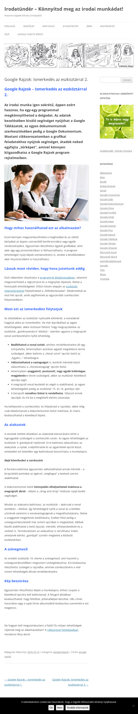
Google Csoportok (110, 195)
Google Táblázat (108, 239)
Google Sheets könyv (30, 34)
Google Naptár (108, 225)
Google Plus (106, 230)
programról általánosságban (57, 277)
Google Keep (107, 221)
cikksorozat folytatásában (62, 630)
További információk (78, 707)
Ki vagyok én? (70, 26)
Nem (59, 707)
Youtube (104, 278)
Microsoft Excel (108, 252)
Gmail (103, 190)
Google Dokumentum (112, 203)
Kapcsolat (49, 26)
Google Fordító (108, 212)
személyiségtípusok (110, 261)
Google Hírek (107, 217)
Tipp (102, 270)
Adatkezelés (107, 26)
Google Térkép (108, 243)
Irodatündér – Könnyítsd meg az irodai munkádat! (63, 9)
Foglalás (9, 26)
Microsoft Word (108, 256)
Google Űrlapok (108, 248)
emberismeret (107, 186)
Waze (103, 274)
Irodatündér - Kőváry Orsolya (116, 150)
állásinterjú (106, 173)
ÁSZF (7, 34)
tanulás (104, 265)
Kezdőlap (28, 26)
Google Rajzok (61, 652)
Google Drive (107, 208)
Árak (89, 26)
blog (102, 177)
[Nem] (133, 706)
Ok (51, 707)
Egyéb (103, 181)
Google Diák (106, 199)
